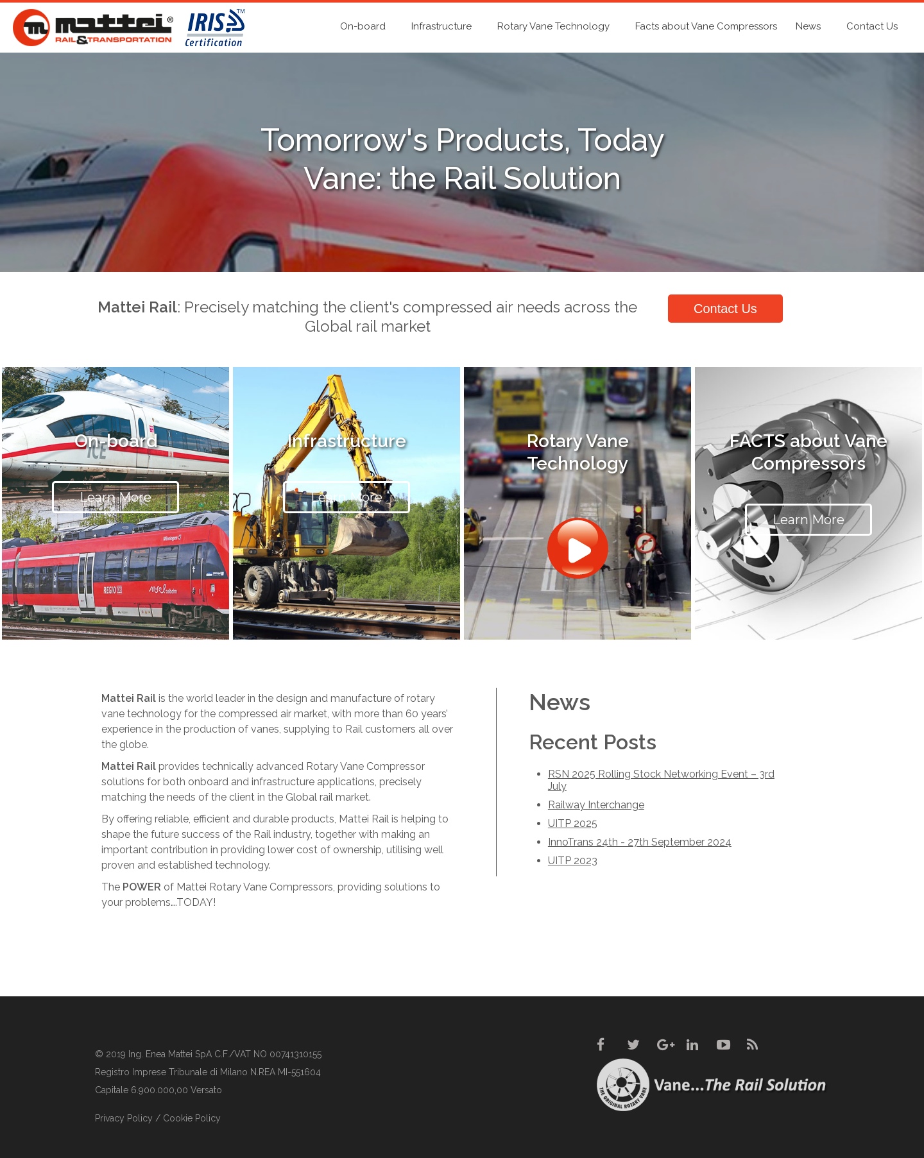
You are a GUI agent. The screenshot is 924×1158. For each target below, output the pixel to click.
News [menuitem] (808, 26)
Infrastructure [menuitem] (441, 26)
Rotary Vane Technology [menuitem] (553, 26)
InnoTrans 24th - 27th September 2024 (640, 842)
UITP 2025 (572, 823)
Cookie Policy (192, 1118)
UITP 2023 (572, 861)
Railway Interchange (596, 805)
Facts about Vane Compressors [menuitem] (706, 26)
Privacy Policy (124, 1118)
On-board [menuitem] (363, 26)
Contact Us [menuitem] (872, 26)
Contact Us (725, 309)
